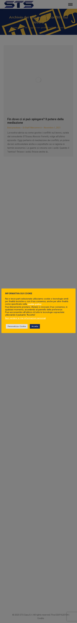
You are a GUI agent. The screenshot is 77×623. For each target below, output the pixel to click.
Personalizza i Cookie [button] (17, 326)
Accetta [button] (35, 326)
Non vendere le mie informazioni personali (25, 318)
